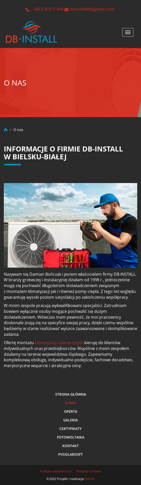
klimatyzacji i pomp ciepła (59, 342)
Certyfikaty (70, 428)
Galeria (70, 420)
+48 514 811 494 (48, 9)
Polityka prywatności (56, 471)
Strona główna (70, 394)
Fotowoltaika (70, 437)
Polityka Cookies (88, 471)
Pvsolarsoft (70, 454)
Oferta (70, 411)
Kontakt (70, 445)
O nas (70, 402)
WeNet (90, 478)
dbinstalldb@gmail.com (91, 9)
